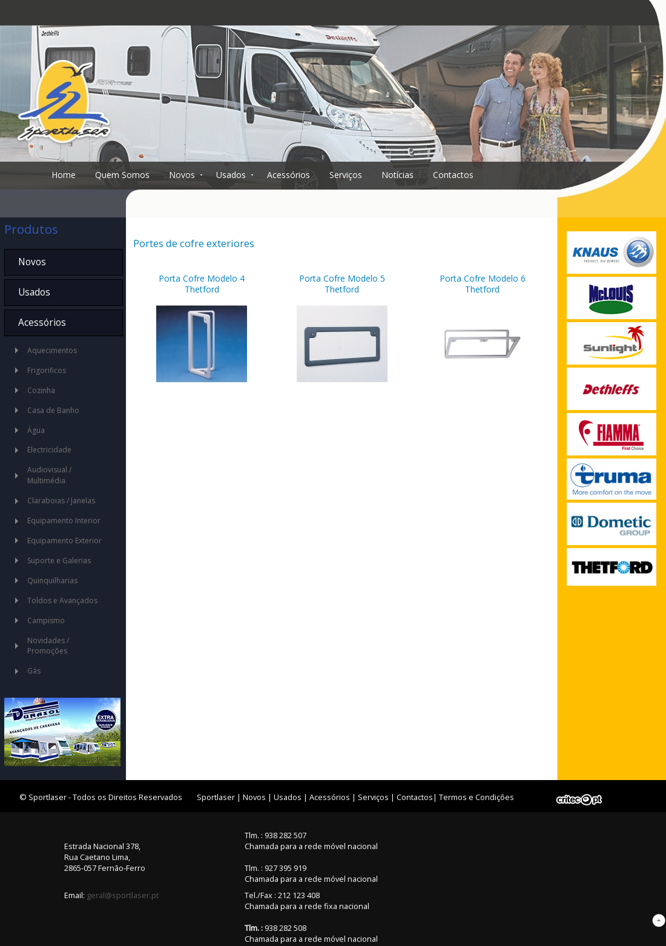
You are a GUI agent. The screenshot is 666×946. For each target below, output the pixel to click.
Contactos (453, 174)
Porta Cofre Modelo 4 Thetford (202, 284)
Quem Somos (122, 174)
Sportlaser (216, 797)
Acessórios (288, 174)
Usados (231, 174)
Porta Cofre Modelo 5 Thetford (342, 284)
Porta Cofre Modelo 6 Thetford (483, 284)
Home (63, 174)
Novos (182, 174)
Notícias (397, 174)
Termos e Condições (476, 797)
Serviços (345, 174)
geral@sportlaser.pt (123, 895)
